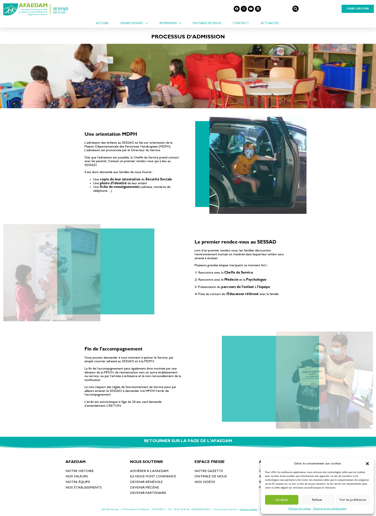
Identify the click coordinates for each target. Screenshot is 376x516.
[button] (367, 463)
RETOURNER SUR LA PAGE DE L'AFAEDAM (188, 441)
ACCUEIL (102, 23)
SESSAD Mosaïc (134, 23)
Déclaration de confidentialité (329, 508)
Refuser (317, 499)
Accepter (282, 499)
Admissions (170, 23)
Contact (241, 23)
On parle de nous (207, 23)
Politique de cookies (300, 508)
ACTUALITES (270, 23)
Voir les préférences (352, 499)
